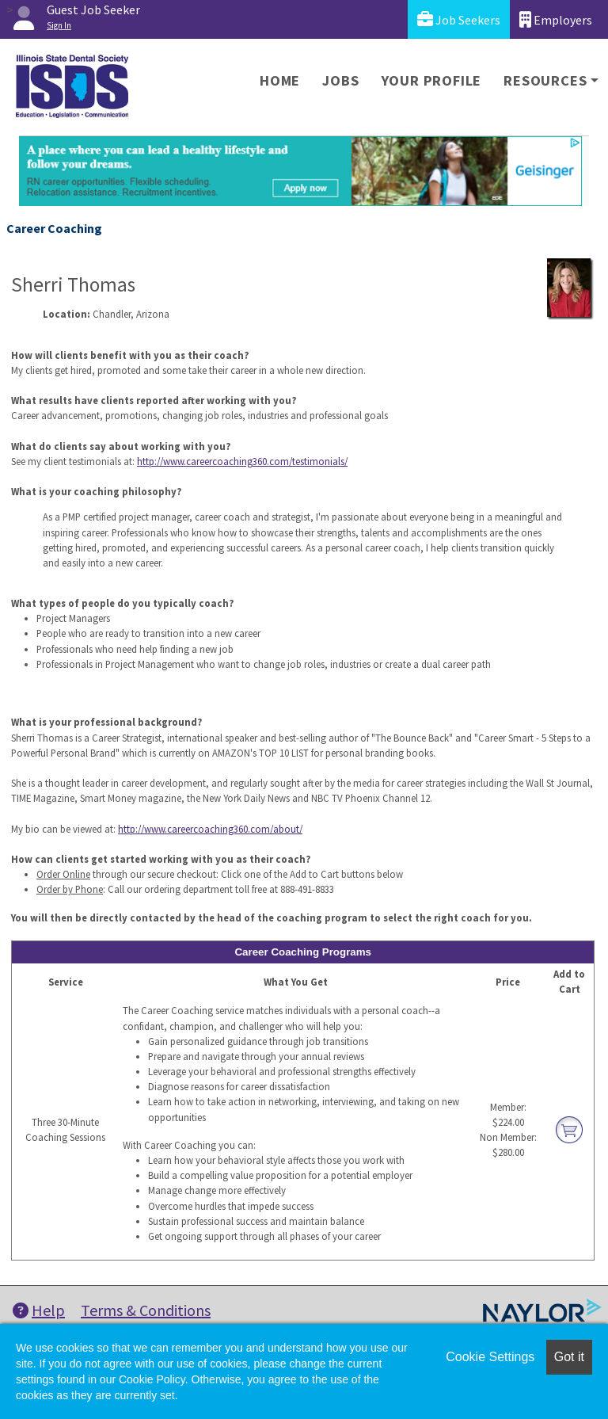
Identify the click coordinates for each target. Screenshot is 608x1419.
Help (39, 1310)
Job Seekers (458, 19)
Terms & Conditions (146, 1310)
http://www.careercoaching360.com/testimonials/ (242, 461)
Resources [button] (545, 80)
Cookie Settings (490, 1357)
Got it (569, 1357)
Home (280, 80)
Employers (555, 19)
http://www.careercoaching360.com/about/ (210, 828)
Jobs (340, 80)
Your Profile (432, 80)
